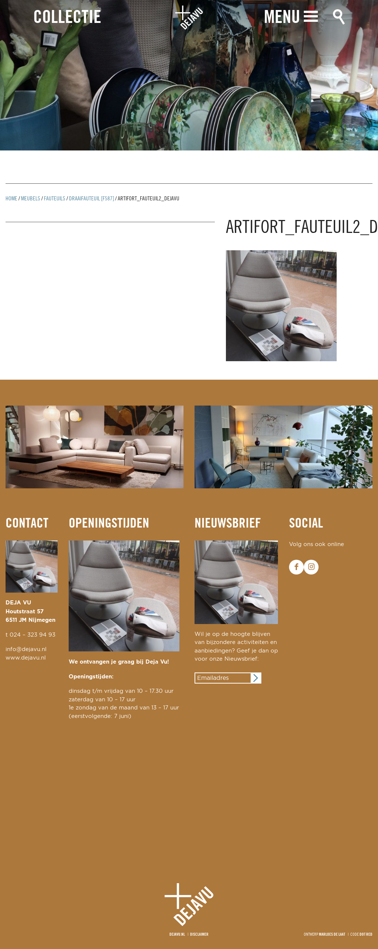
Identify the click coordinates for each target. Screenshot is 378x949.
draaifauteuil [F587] (91, 198)
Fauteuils (54, 198)
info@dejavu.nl (26, 649)
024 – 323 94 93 (32, 635)
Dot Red (366, 934)
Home (11, 198)
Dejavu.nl (177, 934)
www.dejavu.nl (26, 658)
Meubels (30, 198)
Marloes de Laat (332, 934)
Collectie (67, 18)
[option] (189, 75)
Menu (282, 17)
